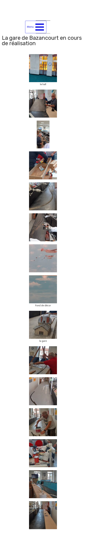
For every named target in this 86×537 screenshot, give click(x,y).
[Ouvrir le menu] (36, 27)
